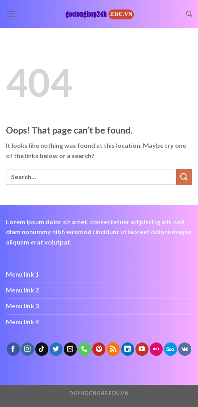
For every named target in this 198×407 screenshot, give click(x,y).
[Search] (189, 13)
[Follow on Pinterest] (98, 349)
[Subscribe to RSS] (113, 349)
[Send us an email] (70, 349)
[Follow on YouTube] (141, 349)
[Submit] (184, 176)
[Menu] (10, 13)
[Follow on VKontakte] (184, 349)
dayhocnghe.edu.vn (98, 393)
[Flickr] (156, 349)
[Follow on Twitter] (56, 349)
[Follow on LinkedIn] (127, 349)
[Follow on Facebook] (13, 349)
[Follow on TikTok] (41, 349)
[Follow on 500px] (170, 349)
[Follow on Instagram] (27, 349)
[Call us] (84, 349)
